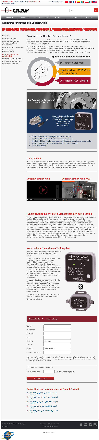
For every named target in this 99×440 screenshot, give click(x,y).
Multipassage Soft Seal (10, 64)
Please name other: (34, 352)
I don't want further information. (42, 367)
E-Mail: (30, 345)
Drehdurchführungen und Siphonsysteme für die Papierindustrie (10, 43)
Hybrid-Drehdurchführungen (11, 61)
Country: (30, 341)
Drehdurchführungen (55, 2)
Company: (31, 330)
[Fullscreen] (60, 199)
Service (57, 17)
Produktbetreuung (41, 17)
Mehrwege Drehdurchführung (12, 59)
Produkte (9, 17)
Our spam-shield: (33, 372)
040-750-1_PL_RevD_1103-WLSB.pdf (63, 402)
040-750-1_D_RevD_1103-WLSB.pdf (63, 393)
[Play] (28, 199)
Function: (30, 348)
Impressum (43, 424)
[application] (44, 191)
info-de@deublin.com (21, 1)
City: (28, 337)
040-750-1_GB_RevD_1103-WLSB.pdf (63, 398)
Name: (30, 326)
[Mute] (57, 199)
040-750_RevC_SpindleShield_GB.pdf (63, 411)
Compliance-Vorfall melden (50, 426)
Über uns (89, 17)
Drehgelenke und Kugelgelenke (13, 47)
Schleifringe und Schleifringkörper (8, 51)
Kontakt (74, 17)
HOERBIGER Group (8, 3)
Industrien (25, 17)
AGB (57, 424)
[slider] (43, 199)
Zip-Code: (30, 333)
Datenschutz (51, 424)
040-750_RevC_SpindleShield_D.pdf (63, 407)
